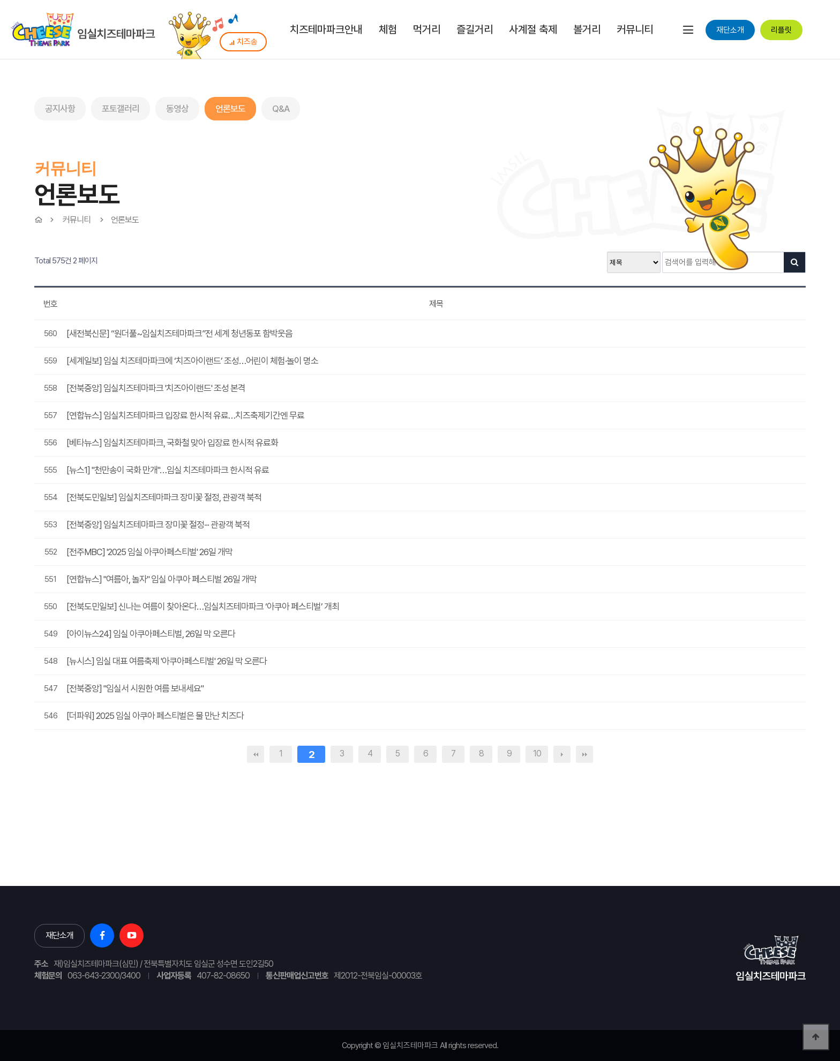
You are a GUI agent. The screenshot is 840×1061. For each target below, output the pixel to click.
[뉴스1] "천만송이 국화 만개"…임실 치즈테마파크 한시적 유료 (167, 470)
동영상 (177, 108)
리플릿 (781, 30)
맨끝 (584, 754)
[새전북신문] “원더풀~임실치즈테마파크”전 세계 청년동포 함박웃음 (179, 333)
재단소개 (730, 30)
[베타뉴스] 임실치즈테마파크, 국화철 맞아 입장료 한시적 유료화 (172, 442)
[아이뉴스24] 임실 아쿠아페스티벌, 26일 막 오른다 (150, 633)
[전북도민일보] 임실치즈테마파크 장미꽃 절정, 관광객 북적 (163, 497)
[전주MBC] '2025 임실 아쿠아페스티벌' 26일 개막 (149, 552)
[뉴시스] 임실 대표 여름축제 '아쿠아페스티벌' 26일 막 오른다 (166, 661)
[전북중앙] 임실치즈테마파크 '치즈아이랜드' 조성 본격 (155, 388)
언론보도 (230, 108)
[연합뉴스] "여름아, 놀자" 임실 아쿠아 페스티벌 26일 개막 (161, 579)
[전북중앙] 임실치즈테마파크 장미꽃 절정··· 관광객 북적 (158, 524)
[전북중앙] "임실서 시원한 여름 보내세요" (135, 688)
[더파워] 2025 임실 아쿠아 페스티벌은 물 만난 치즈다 (155, 715)
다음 (562, 754)
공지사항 (60, 108)
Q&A (280, 108)
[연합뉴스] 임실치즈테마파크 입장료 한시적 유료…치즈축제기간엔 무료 (185, 415)
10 (537, 753)
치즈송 (243, 42)
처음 (255, 754)
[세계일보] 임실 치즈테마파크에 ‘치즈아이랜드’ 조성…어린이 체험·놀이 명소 (192, 360)
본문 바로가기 (0, 0)
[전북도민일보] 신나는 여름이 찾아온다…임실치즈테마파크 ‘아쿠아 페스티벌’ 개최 (202, 606)
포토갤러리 (120, 108)
